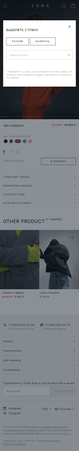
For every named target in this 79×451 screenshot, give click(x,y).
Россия (17, 41)
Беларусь (43, 41)
